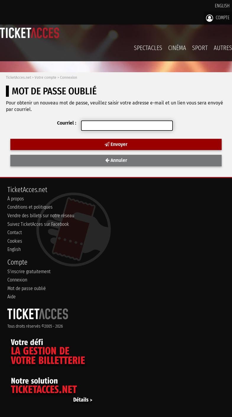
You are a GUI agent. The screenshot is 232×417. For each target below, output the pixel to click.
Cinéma (177, 48)
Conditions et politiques (30, 207)
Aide (11, 297)
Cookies (14, 241)
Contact (14, 232)
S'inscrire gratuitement (29, 271)
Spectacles (148, 48)
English (222, 6)
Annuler (116, 160)
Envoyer (116, 144)
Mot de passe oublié (26, 288)
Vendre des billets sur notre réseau (40, 215)
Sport (200, 48)
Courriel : (66, 123)
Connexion (68, 77)
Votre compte (45, 77)
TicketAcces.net (18, 77)
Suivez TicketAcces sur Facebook (38, 224)
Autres (223, 48)
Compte (218, 18)
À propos (15, 199)
